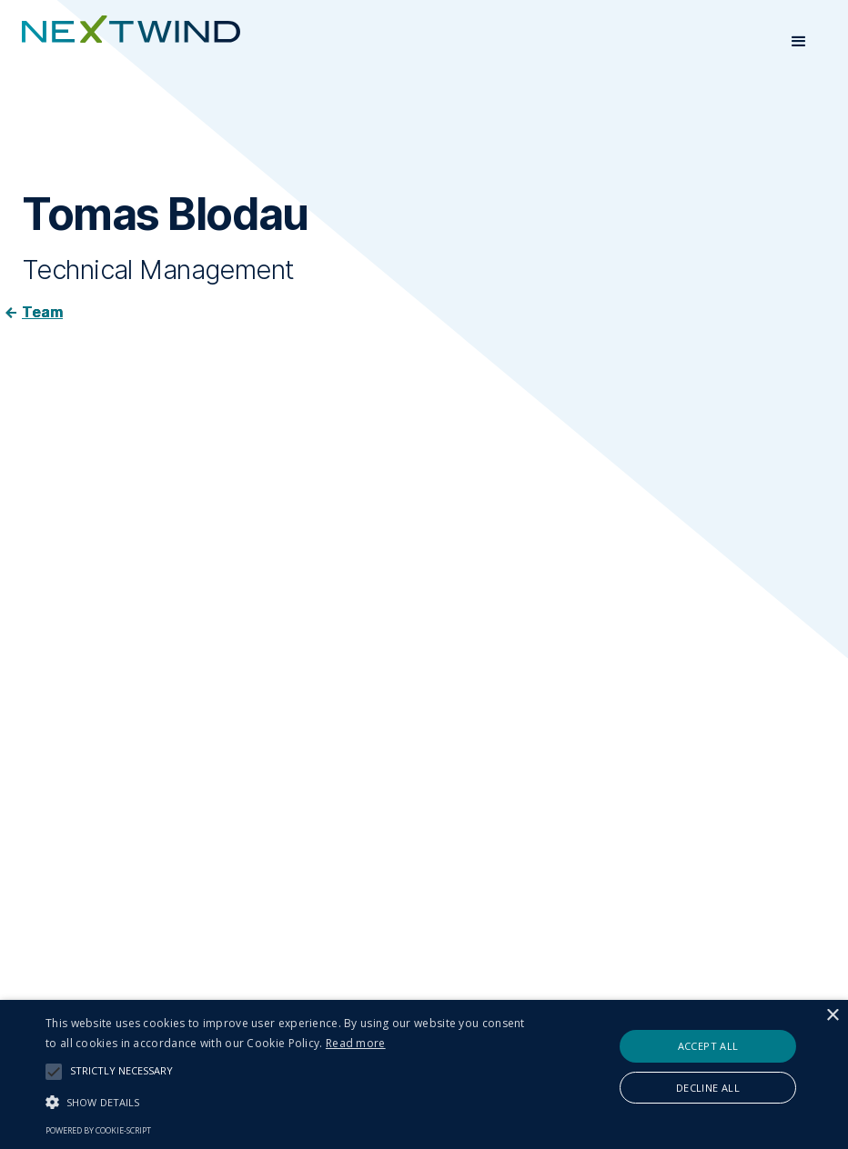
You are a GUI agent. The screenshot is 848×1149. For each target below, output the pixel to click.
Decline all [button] (708, 1087)
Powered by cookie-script (98, 1130)
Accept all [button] (708, 1046)
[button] (799, 42)
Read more (356, 1043)
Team (42, 312)
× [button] (832, 1016)
